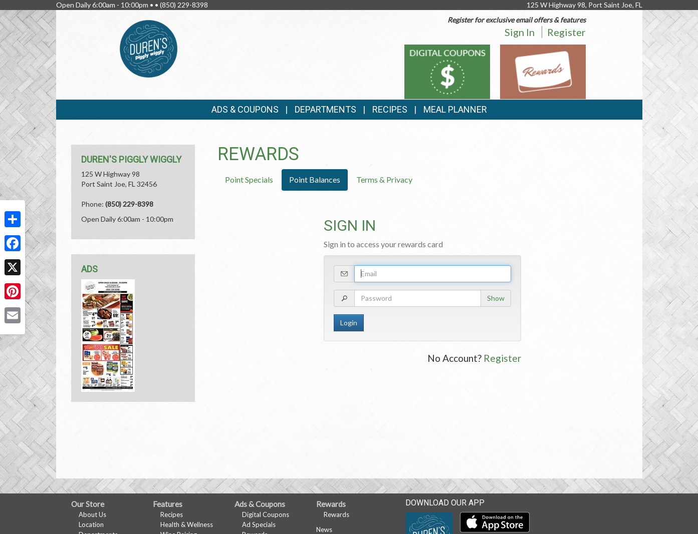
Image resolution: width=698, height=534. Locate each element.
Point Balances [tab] (314, 179)
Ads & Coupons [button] (245, 109)
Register (566, 32)
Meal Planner (455, 109)
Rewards (336, 514)
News (324, 529)
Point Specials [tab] (249, 179)
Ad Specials (259, 524)
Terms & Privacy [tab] (384, 179)
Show (496, 298)
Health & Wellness (186, 524)
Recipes (389, 109)
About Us (92, 514)
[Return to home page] (148, 48)
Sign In (520, 32)
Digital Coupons (265, 514)
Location (91, 524)
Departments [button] (325, 109)
